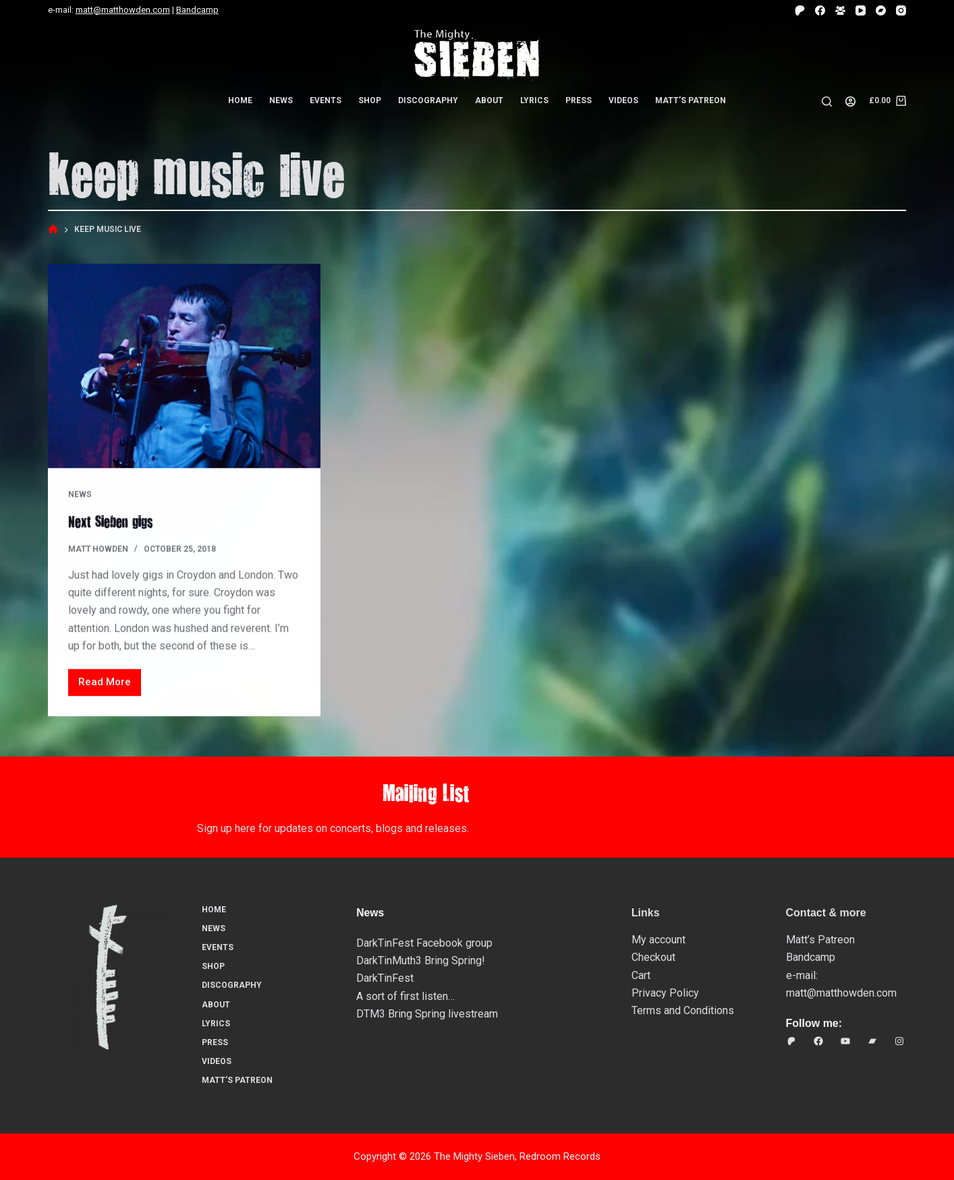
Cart (641, 975)
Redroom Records (560, 1156)
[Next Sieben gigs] (184, 366)
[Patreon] (800, 10)
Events (325, 100)
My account (658, 939)
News (281, 100)
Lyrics (534, 100)
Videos (623, 100)
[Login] (850, 101)
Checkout (653, 957)
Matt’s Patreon (690, 100)
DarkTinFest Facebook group (424, 943)
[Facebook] (820, 10)
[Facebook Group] (840, 10)
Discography (428, 100)
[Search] (827, 101)
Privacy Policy (665, 992)
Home (240, 100)
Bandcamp (197, 10)
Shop (369, 100)
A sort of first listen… (405, 996)
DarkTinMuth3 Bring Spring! (420, 960)
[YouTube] (860, 10)
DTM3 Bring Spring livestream (427, 1013)
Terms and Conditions (683, 1010)
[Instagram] (901, 10)
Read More (108, 686)
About (489, 100)
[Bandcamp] (881, 10)
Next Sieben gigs (110, 521)
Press (578, 100)
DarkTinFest (385, 978)
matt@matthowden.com (123, 10)
